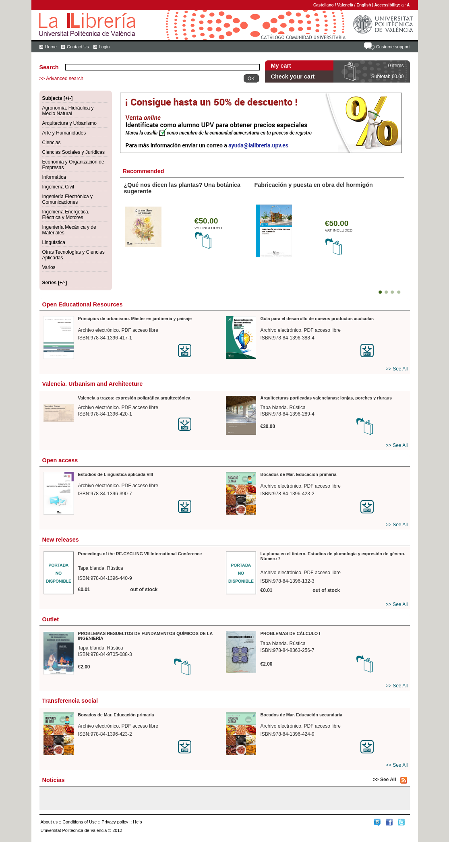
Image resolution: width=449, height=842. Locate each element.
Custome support (393, 46)
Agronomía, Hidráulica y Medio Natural (68, 110)
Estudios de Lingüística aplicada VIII (115, 474)
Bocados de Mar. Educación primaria (299, 474)
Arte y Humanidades (64, 133)
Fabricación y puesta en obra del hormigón (314, 185)
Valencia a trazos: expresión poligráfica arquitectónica (134, 397)
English (363, 5)
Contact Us (78, 46)
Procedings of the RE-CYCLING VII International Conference (140, 553)
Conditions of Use (79, 821)
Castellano (323, 5)
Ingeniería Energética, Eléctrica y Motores (65, 214)
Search (49, 67)
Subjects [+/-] (57, 98)
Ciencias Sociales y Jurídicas (73, 152)
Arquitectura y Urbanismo (69, 123)
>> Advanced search (61, 78)
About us (49, 821)
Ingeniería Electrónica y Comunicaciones (67, 199)
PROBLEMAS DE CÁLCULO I (291, 633)
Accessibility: (387, 5)
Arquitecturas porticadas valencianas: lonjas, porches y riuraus (326, 397)
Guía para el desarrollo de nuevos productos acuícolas (317, 318)
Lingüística (53, 242)
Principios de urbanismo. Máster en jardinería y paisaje (135, 318)
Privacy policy (114, 821)
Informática (54, 177)
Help (137, 821)
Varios (49, 267)
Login (104, 46)
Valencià (345, 5)
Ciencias (51, 142)
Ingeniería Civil (58, 187)
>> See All (397, 369)
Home (51, 46)
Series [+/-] (54, 282)
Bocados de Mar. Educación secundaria (301, 714)
